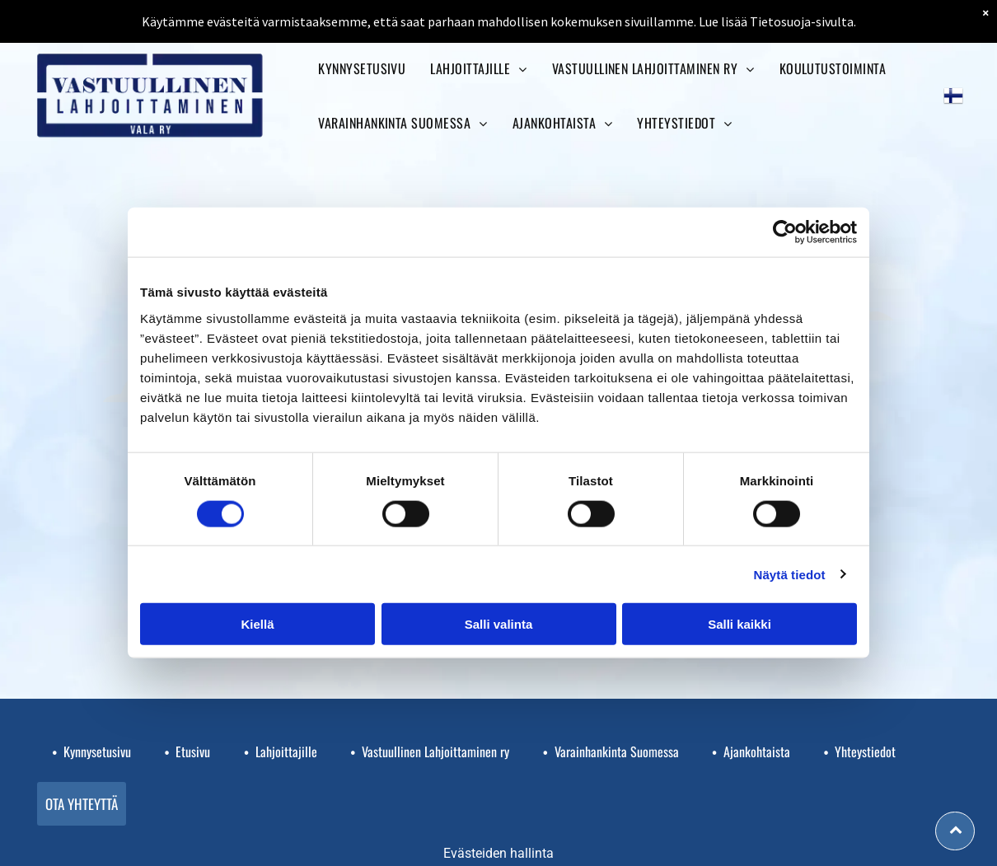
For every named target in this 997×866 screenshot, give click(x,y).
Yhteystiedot (865, 751)
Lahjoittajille (286, 751)
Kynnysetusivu (97, 751)
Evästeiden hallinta (498, 853)
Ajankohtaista (756, 751)
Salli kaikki (739, 624)
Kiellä (257, 624)
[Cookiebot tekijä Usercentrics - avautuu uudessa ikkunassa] (785, 232)
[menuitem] (362, 68)
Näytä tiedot (790, 574)
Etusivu (193, 751)
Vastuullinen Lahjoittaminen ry (435, 751)
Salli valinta (499, 624)
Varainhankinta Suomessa (617, 751)
